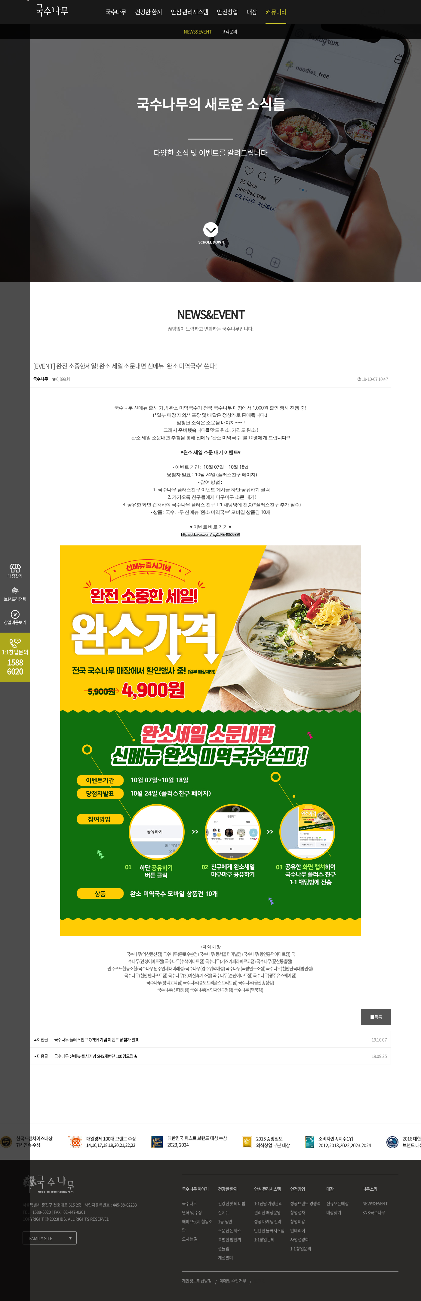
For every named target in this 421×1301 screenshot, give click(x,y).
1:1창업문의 (264, 1239)
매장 (252, 12)
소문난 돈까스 (229, 1230)
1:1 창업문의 (300, 1248)
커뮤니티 (276, 12)
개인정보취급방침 (196, 1281)
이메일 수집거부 (233, 1281)
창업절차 (297, 1212)
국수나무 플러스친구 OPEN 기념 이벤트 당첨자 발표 (96, 1039)
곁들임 (223, 1248)
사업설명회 (299, 1239)
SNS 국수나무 (373, 1212)
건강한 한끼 (148, 12)
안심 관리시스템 (189, 12)
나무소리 (369, 1189)
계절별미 (225, 1257)
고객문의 (229, 31)
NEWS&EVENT (197, 31)
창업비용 (297, 1221)
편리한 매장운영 (267, 1212)
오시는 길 (190, 1239)
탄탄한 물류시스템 (269, 1230)
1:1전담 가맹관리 (268, 1203)
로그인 (373, 12)
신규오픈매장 (337, 1203)
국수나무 (116, 12)
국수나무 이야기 (195, 1189)
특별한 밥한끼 (229, 1239)
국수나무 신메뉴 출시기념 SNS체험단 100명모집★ (95, 1056)
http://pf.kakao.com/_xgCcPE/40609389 (210, 534)
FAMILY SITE (40, 1238)
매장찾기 (333, 1212)
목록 (376, 1017)
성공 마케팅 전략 (267, 1221)
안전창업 (227, 12)
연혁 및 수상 (192, 1212)
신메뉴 (223, 1212)
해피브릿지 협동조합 (197, 1225)
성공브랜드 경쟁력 (305, 1203)
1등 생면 (225, 1221)
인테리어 (297, 1230)
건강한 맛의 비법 (231, 1203)
